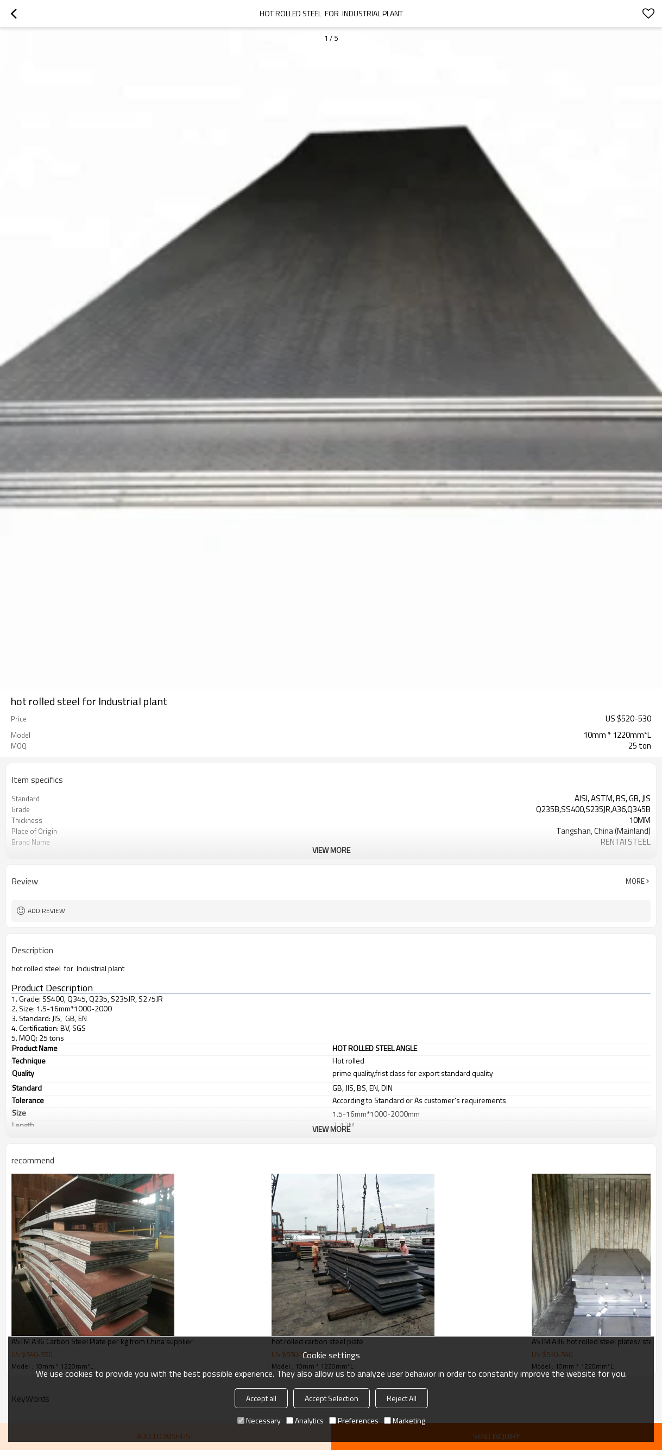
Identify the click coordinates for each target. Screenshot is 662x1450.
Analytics (305, 1420)
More (635, 881)
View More (331, 850)
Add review (46, 911)
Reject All (402, 1398)
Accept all (261, 1398)
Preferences (354, 1420)
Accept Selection (331, 1398)
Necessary (259, 1420)
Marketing (404, 1420)
